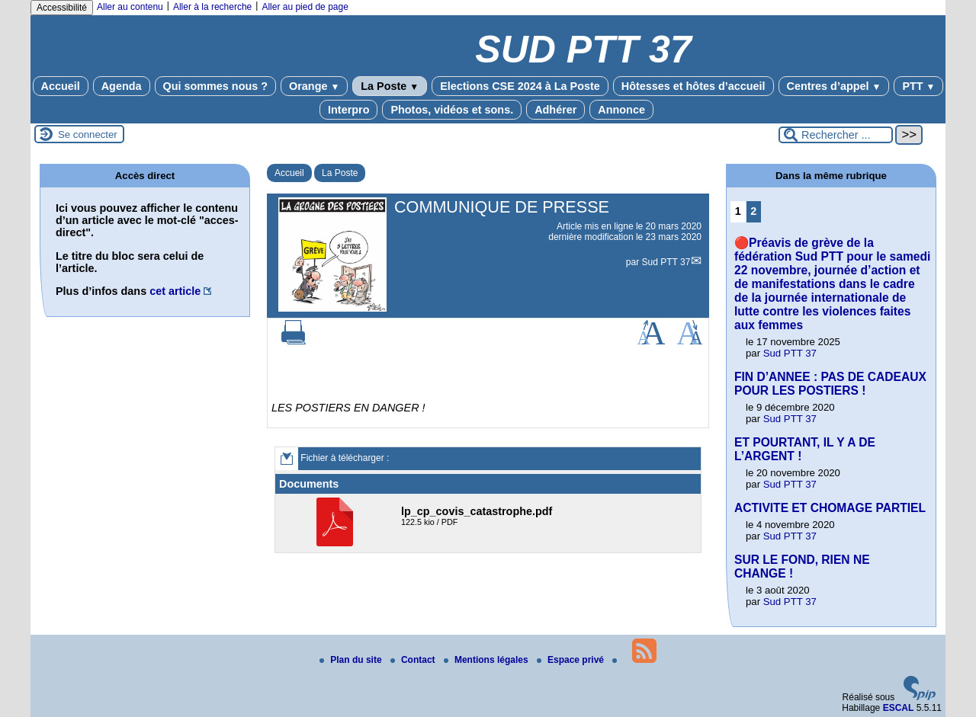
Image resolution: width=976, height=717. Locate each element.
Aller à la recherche (212, 7)
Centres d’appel (834, 86)
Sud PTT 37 (666, 262)
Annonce (621, 110)
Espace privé (571, 660)
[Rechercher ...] (836, 134)
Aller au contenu (130, 7)
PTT (918, 86)
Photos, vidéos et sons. (451, 110)
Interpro (348, 110)
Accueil (60, 86)
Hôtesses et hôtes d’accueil (693, 86)
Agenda (121, 86)
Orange (314, 86)
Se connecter (87, 134)
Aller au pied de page (305, 7)
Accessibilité (62, 7)
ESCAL (898, 708)
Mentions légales (487, 660)
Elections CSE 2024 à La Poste (520, 86)
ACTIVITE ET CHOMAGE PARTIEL (830, 507)
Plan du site (351, 660)
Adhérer (555, 110)
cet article (175, 291)
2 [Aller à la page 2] (753, 211)
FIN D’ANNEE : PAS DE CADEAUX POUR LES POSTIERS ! (830, 383)
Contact (414, 660)
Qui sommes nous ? (215, 86)
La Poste (390, 86)
